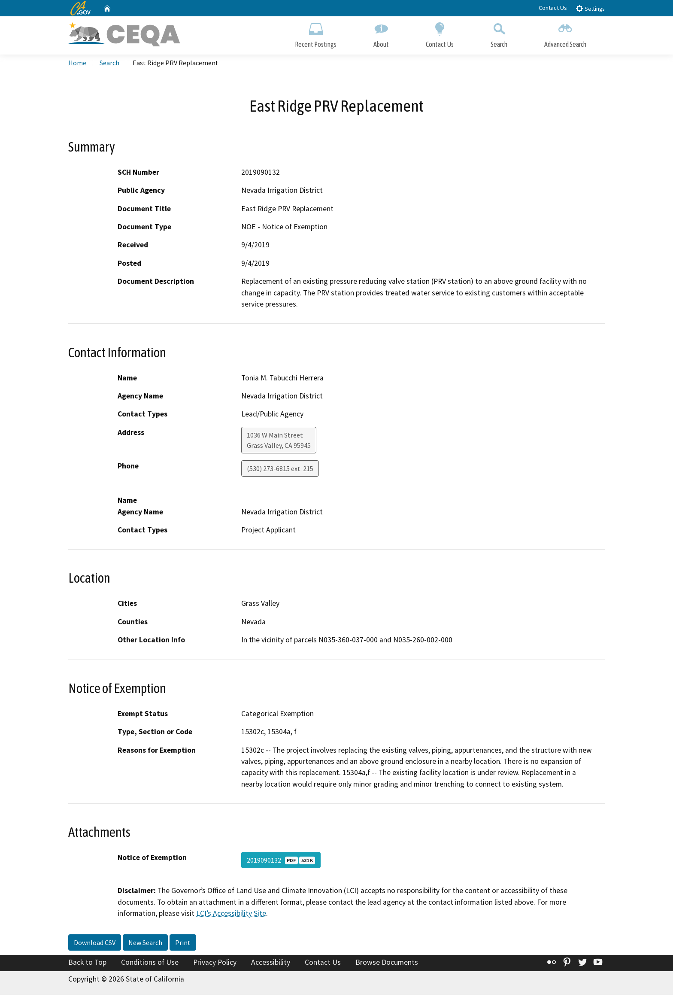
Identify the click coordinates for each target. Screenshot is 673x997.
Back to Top (87, 964)
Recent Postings (316, 33)
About (381, 33)
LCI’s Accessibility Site (231, 915)
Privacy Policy (214, 964)
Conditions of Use (150, 964)
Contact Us (553, 8)
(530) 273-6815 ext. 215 (280, 470)
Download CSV (94, 944)
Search (499, 33)
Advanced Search (565, 33)
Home (77, 65)
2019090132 (281, 862)
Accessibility (270, 964)
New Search (145, 944)
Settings (590, 8)
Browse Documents (386, 964)
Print (183, 944)
